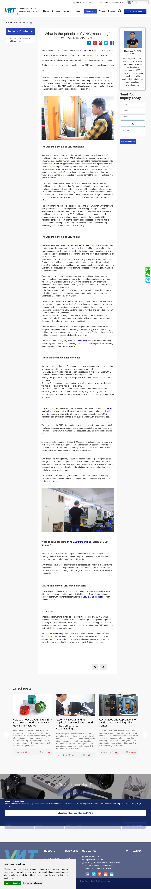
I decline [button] (16, 883)
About (102, 11)
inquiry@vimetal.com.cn (36, 804)
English (133, 2)
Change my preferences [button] (32, 883)
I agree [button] (7, 883)
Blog (29, 22)
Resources (91, 11)
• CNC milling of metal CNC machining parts (19, 39)
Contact (111, 11)
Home (46, 11)
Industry (67, 11)
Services (56, 11)
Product (78, 11)
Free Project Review (135, 11)
